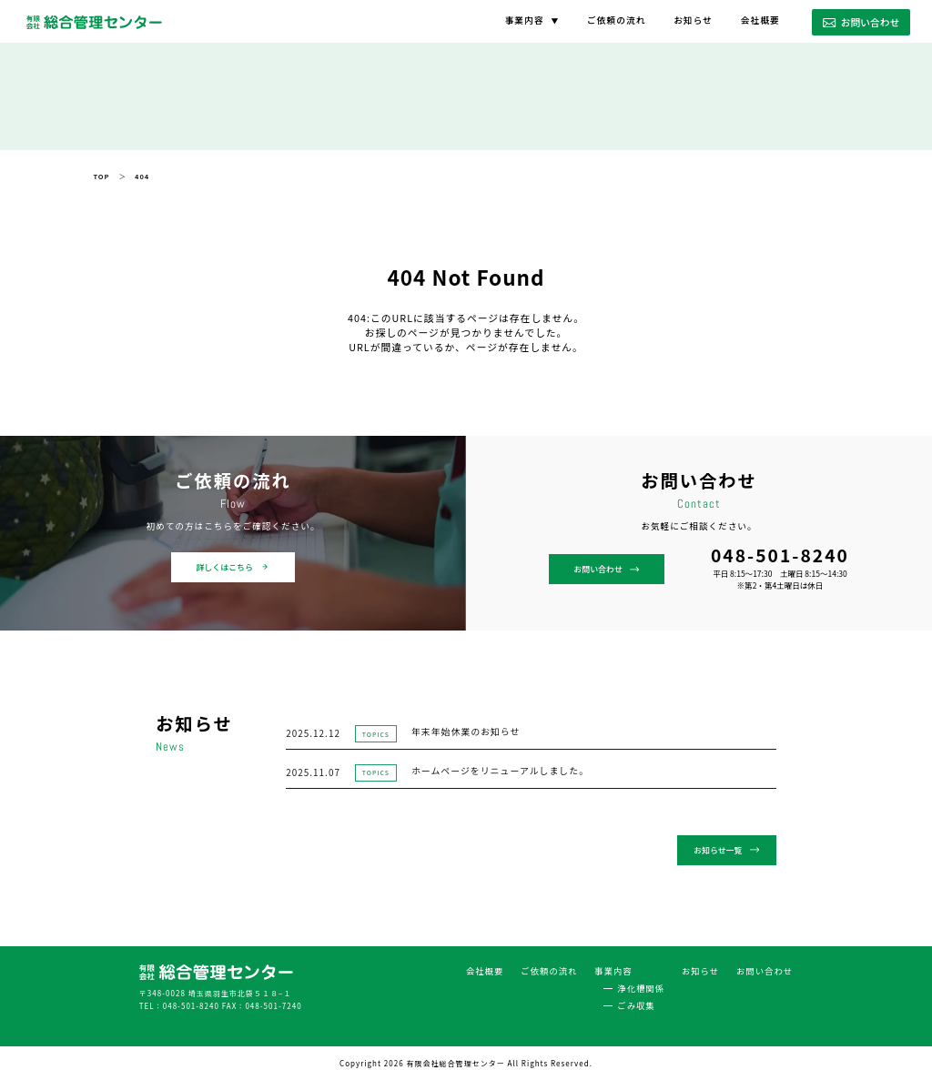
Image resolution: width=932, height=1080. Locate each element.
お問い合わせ (861, 22)
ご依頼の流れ (616, 20)
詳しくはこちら (233, 566)
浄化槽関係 (641, 986)
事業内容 (523, 20)
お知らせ (693, 20)
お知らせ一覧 (727, 849)
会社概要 (760, 20)
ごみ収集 (636, 1003)
